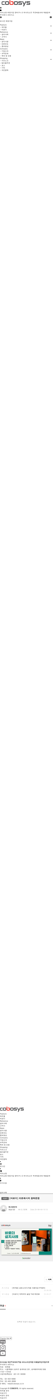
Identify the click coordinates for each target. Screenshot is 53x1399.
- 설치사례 (4, 34)
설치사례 (3, 1123)
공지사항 (3, 1130)
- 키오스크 (4, 60)
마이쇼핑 (3, 12)
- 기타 (2, 67)
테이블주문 (4, 1152)
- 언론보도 (4, 44)
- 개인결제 (4, 70)
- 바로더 (3, 29)
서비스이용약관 (27, 1362)
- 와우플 (3, 27)
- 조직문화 (4, 53)
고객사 (2, 1125)
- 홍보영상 (4, 46)
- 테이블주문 (5, 63)
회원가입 (10, 12)
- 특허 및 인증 (5, 56)
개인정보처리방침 (14, 1362)
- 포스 (2, 65)
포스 (1, 1154)
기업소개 (3, 1140)
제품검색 (46, 12)
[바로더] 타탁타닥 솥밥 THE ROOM (26, 1294)
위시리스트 (28, 12)
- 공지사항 (4, 41)
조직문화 (3, 1142)
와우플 (2, 1116)
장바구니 (19, 12)
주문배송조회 (38, 12)
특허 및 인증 (5, 1145)
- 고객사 (3, 36)
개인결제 (3, 1159)
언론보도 (3, 1133)
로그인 (2, 21)
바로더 (2, 1118)
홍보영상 (3, 1135)
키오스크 (3, 1149)
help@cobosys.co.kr (16, 1383)
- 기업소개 (4, 51)
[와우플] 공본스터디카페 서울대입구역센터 (28, 1288)
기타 (1, 1156)
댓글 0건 (11, 1209)
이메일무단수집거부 (41, 1362)
